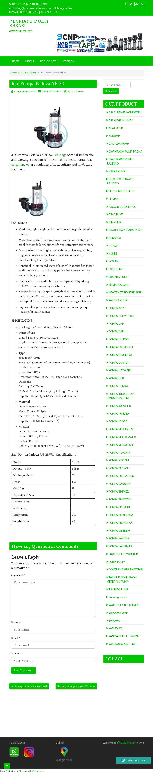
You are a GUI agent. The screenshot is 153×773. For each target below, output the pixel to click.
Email (15, 638)
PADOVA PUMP (28, 72)
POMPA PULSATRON (121, 476)
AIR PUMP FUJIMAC (121, 120)
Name (15, 622)
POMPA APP (116, 308)
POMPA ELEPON (119, 339)
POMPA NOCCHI (119, 460)
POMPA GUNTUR (119, 362)
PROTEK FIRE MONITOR (123, 554)
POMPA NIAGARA (120, 452)
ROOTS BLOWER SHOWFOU (126, 569)
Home (16, 61)
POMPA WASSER (119, 538)
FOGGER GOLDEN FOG (122, 207)
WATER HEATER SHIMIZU (124, 605)
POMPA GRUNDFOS (121, 355)
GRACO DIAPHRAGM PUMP (126, 230)
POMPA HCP (116, 378)
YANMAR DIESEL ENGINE (124, 636)
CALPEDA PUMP (119, 143)
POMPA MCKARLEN (121, 429)
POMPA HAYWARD (120, 370)
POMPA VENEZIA (119, 530)
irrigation (17, 164)
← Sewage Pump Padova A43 (29, 686)
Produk (29, 61)
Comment (18, 575)
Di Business (126, 742)
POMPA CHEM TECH (121, 316)
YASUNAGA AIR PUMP (122, 644)
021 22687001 (26, 4)
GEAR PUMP (116, 214)
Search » (110, 91)
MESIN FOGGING (119, 284)
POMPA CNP (116, 323)
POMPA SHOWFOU (120, 499)
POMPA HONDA (118, 386)
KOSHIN (114, 261)
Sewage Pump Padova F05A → (76, 686)
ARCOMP (114, 136)
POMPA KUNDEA (119, 413)
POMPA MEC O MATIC (122, 437)
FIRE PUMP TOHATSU (122, 191)
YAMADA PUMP (118, 612)
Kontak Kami (48, 61)
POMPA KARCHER (120, 406)
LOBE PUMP (116, 269)
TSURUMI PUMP (118, 589)
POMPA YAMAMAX (120, 546)
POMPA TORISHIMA (121, 515)
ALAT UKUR (116, 128)
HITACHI (114, 245)
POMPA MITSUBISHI (121, 445)
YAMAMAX (115, 628)
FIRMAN (114, 199)
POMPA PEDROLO (120, 468)
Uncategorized (118, 597)
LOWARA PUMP (118, 277)
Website (16, 653)
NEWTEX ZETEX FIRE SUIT (125, 292)
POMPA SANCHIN (120, 484)
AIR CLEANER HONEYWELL (125, 112)
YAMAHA (114, 620)
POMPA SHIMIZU (119, 491)
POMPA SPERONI (119, 507)
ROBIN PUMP (117, 562)
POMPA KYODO (118, 421)
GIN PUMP (115, 222)
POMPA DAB (116, 331)
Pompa (67, 61)
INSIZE (113, 253)
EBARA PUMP (117, 171)
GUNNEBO (115, 238)
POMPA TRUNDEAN (121, 522)
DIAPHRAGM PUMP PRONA (125, 151)
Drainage (60, 155)
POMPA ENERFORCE (121, 347)
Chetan (22, 771)
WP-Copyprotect (36, 771)
